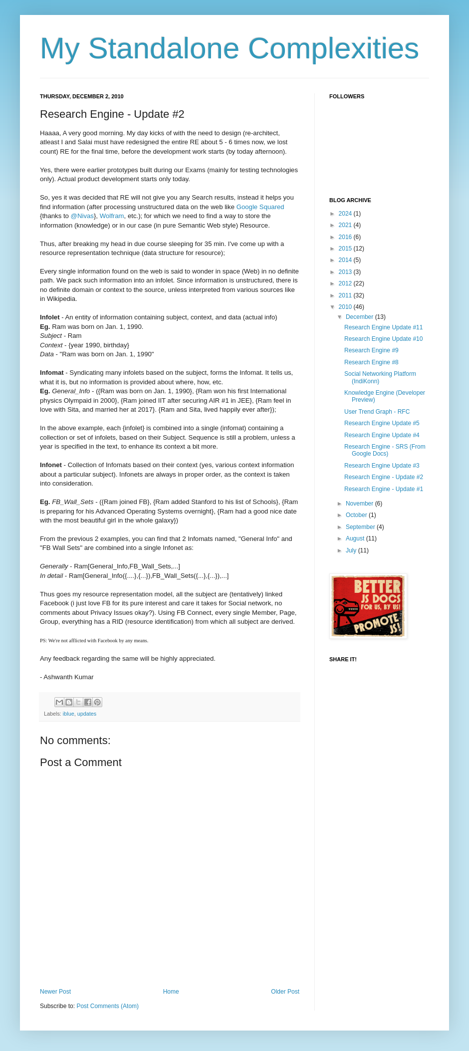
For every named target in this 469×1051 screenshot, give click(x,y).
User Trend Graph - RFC (377, 411)
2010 (346, 306)
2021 (346, 225)
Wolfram (112, 216)
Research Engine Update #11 (383, 327)
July (352, 550)
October (357, 515)
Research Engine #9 (371, 350)
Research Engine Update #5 (382, 423)
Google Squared (260, 207)
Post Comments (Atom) (107, 1006)
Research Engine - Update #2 (383, 477)
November (360, 503)
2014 (346, 260)
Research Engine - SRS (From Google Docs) (385, 450)
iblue (68, 714)
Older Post (285, 991)
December (360, 316)
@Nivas (82, 216)
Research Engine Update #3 (382, 465)
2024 (346, 213)
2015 (346, 248)
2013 (346, 271)
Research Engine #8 (371, 362)
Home (171, 991)
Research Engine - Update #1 (383, 489)
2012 (346, 283)
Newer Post (55, 991)
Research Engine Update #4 (382, 435)
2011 (346, 295)
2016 (346, 237)
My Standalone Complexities (229, 48)
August (356, 538)
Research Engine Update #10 (383, 338)
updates (86, 714)
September (361, 527)
